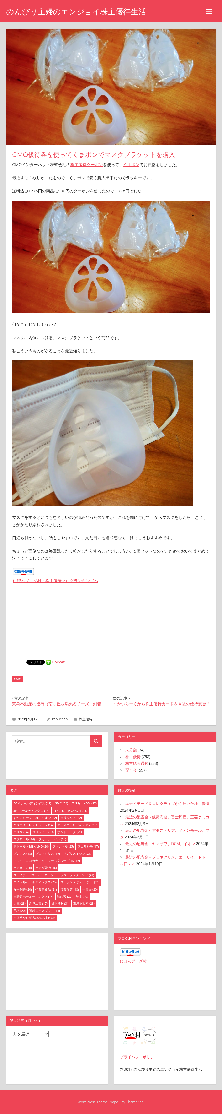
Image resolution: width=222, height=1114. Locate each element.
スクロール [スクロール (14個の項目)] (24, 839)
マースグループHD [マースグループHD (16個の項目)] (64, 861)
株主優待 (85, 719)
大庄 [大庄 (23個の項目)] (19, 903)
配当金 (131, 770)
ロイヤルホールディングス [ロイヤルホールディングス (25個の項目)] (35, 882)
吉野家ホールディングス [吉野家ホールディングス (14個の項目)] (33, 896)
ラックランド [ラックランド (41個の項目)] (81, 875)
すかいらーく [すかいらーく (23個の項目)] (25, 817)
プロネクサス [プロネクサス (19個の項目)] (47, 853)
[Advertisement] (111, 624)
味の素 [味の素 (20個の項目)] (64, 896)
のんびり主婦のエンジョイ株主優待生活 (76, 11)
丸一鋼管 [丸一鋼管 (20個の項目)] (22, 889)
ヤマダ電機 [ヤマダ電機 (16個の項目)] (46, 868)
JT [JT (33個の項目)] (76, 803)
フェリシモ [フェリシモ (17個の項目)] (88, 846)
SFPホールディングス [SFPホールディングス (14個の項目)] (31, 810)
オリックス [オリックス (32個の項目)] (71, 817)
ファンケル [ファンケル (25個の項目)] (63, 846)
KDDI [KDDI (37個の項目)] (90, 803)
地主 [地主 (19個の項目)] (82, 896)
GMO (17, 679)
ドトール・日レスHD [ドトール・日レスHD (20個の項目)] (31, 846)
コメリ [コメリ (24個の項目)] (21, 832)
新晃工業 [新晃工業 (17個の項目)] (38, 903)
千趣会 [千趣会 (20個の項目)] (90, 889)
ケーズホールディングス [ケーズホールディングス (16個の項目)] (77, 825)
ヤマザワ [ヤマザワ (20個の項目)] (22, 868)
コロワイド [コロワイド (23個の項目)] (43, 832)
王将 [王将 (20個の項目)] (19, 910)
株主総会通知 (136, 763)
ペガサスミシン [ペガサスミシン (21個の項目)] (77, 853)
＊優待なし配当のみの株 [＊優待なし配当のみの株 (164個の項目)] (34, 918)
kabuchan (60, 719)
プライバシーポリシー (139, 1057)
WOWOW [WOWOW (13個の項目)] (77, 810)
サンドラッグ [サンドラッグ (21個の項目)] (69, 832)
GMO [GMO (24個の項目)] (61, 803)
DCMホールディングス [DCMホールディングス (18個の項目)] (32, 803)
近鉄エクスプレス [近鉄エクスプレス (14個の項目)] (44, 910)
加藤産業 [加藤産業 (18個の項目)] (69, 889)
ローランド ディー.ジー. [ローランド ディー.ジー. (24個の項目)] (79, 882)
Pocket (58, 662)
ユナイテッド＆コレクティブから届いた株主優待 (167, 803)
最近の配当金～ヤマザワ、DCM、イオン (160, 843)
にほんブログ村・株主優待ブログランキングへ (55, 580)
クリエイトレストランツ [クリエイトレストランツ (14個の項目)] (33, 825)
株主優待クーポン (86, 164)
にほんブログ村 (133, 961)
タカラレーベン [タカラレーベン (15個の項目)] (52, 839)
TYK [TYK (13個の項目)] (58, 810)
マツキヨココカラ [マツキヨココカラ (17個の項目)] (28, 861)
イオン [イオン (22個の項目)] (49, 817)
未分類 (131, 750)
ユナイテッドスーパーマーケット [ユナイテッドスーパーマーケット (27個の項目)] (39, 875)
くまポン (131, 164)
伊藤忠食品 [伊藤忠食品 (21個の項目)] (46, 889)
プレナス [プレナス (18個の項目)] (22, 853)
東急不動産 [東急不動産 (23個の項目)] (84, 903)
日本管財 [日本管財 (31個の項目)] (60, 903)
